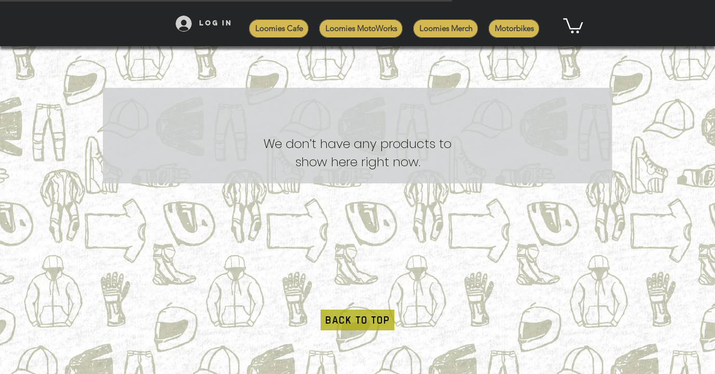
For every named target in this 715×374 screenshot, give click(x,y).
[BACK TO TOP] (357, 320)
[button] (573, 25)
